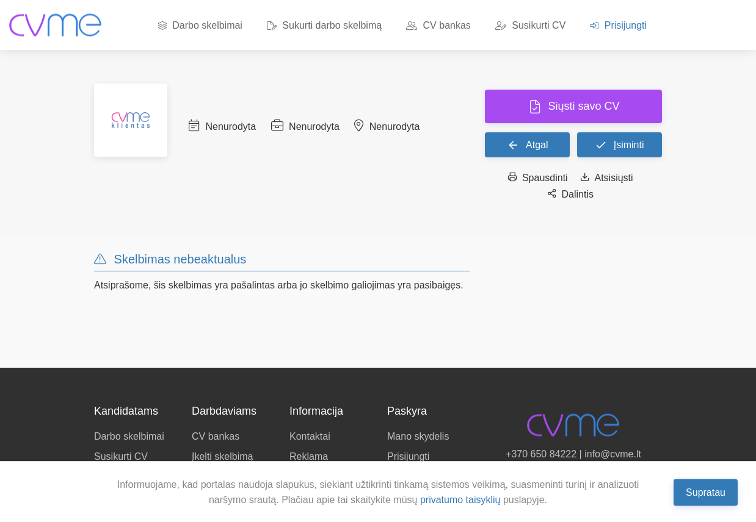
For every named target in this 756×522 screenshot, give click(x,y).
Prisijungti (618, 25)
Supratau (705, 492)
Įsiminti (619, 144)
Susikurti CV (530, 25)
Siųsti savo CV (582, 106)
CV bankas (438, 25)
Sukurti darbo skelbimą (324, 25)
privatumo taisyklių (460, 500)
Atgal (527, 144)
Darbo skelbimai (200, 25)
